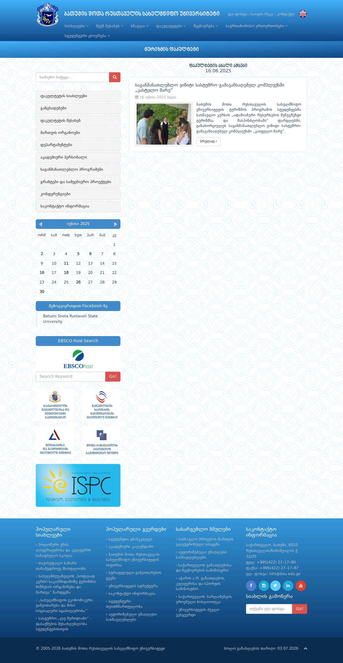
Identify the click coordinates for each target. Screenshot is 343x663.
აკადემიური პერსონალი (63, 157)
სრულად (208, 141)
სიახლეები (76, 26)
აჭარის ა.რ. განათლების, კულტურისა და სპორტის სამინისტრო (200, 584)
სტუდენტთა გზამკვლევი (130, 539)
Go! (113, 377)
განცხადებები (53, 108)
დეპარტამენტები (56, 145)
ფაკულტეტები (171, 26)
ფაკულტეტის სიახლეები (63, 96)
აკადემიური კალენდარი (131, 547)
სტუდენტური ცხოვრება (87, 36)
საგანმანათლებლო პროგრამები (71, 169)
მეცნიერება (205, 26)
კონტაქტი (285, 14)
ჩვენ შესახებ (109, 26)
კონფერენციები (55, 194)
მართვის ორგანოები (60, 133)
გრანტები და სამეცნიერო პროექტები (75, 182)
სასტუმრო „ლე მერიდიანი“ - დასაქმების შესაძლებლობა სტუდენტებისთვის (64, 624)
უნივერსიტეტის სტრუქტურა (133, 586)
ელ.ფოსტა (237, 14)
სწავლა (139, 26)
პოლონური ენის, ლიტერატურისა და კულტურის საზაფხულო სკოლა (63, 550)
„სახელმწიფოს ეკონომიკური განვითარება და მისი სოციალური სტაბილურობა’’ (64, 605)
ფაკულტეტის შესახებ (60, 121)
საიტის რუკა (262, 14)
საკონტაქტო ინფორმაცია (64, 206)
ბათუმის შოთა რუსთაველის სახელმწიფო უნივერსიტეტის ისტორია (133, 560)
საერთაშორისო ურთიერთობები (257, 26)
